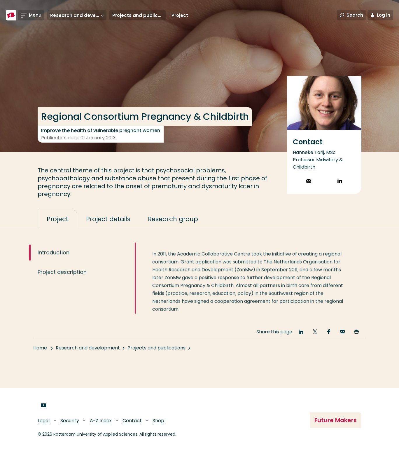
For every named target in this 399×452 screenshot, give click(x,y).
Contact (132, 420)
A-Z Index (101, 420)
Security (69, 420)
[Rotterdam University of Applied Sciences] (11, 15)
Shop (158, 420)
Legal (44, 420)
